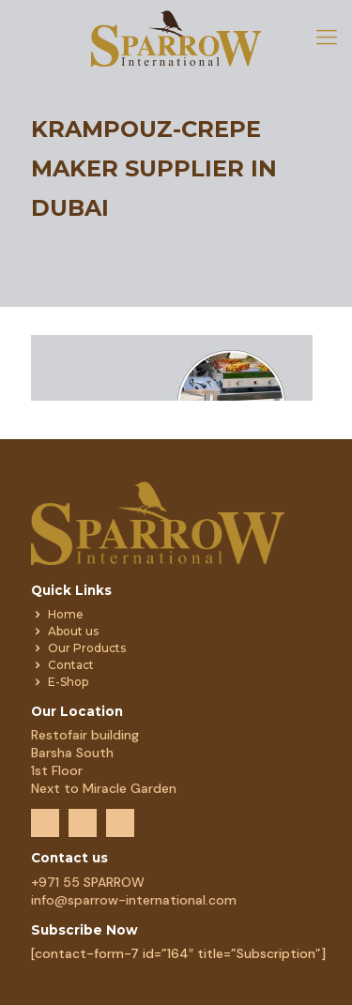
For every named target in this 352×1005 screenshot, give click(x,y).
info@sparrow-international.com (134, 899)
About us (73, 631)
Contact (71, 665)
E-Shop (68, 682)
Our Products (87, 648)
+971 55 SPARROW (88, 882)
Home (66, 614)
